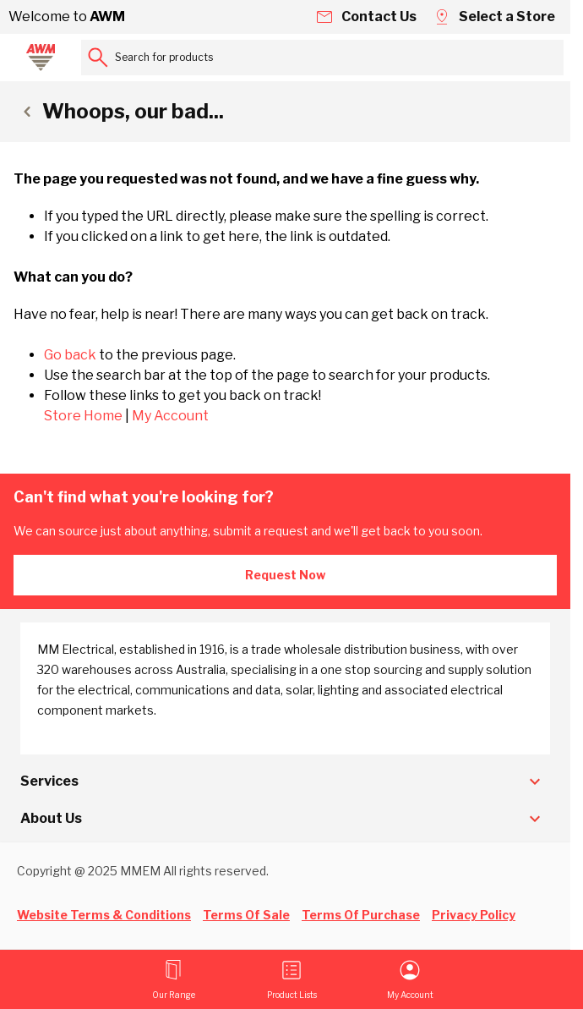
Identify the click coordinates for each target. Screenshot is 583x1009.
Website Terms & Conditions (104, 915)
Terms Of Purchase (361, 915)
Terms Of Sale (246, 915)
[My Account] (410, 979)
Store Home (83, 416)
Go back (70, 355)
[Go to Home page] (40, 57)
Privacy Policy (473, 915)
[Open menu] (174, 979)
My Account (170, 416)
